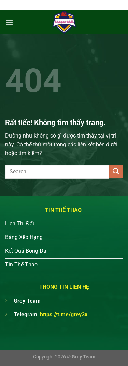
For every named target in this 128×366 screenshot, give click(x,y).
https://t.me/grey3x (63, 314)
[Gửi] (116, 171)
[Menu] (9, 22)
